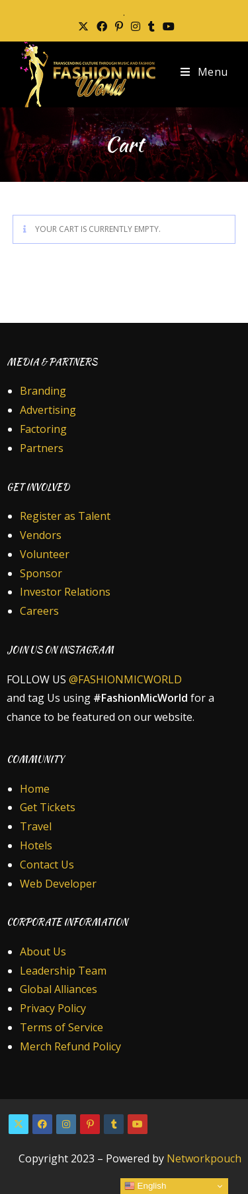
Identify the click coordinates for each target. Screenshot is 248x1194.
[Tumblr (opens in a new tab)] (151, 26)
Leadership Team (63, 970)
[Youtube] (137, 1124)
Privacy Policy (53, 1008)
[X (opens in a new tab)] (83, 26)
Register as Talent (65, 516)
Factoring (43, 429)
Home (35, 789)
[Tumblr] (114, 1124)
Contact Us (47, 864)
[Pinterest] (90, 1124)
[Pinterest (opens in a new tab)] (119, 26)
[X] (18, 1124)
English (145, 1186)
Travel (36, 826)
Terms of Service (61, 1027)
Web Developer (58, 883)
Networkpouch (204, 1158)
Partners (41, 448)
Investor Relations (65, 591)
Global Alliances (58, 989)
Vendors (41, 535)
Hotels (36, 845)
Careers (39, 611)
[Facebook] (42, 1124)
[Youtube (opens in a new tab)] (167, 26)
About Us (43, 951)
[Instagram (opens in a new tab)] (135, 26)
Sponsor (41, 573)
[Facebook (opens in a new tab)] (102, 26)
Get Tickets (47, 807)
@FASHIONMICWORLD (125, 679)
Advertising (48, 410)
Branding (43, 391)
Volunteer (44, 554)
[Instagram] (66, 1124)
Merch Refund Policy (70, 1046)
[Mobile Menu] (204, 72)
